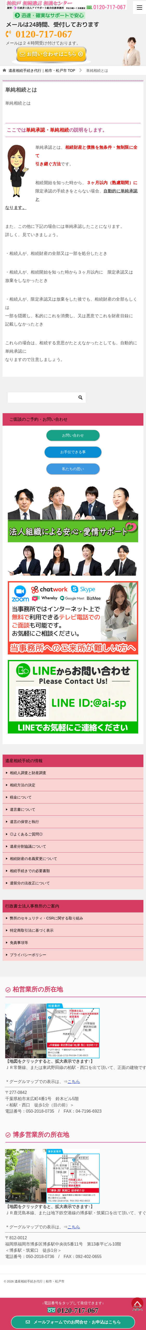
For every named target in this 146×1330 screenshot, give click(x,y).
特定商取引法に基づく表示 (32, 930)
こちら (74, 1081)
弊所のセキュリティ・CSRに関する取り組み (46, 918)
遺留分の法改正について (30, 883)
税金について (21, 797)
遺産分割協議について (28, 846)
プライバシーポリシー (28, 955)
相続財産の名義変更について (33, 859)
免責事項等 (19, 942)
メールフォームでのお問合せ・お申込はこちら (73, 1322)
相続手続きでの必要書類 (30, 871)
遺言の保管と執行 (24, 822)
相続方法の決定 (22, 785)
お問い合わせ (73, 435)
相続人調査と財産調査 (28, 773)
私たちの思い (73, 469)
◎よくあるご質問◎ (26, 834)
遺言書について (22, 809)
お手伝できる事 (73, 452)
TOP (42, 70)
